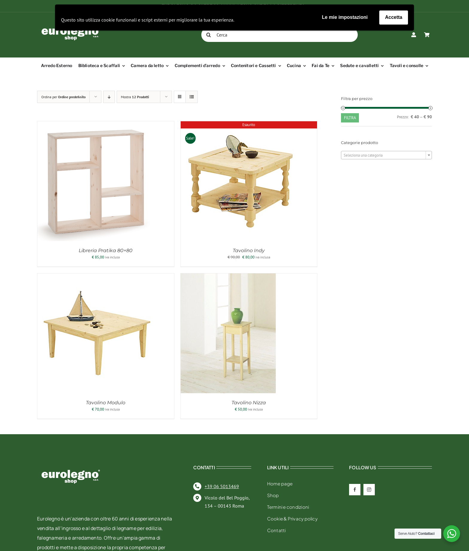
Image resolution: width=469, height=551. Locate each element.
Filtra (350, 117)
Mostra (135, 97)
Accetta (393, 17)
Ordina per (63, 97)
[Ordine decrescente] (109, 97)
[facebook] (354, 489)
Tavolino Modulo (105, 402)
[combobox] (386, 155)
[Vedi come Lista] (191, 97)
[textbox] (386, 155)
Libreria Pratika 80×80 (106, 250)
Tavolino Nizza (249, 402)
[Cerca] (279, 35)
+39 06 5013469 (222, 486)
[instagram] (369, 489)
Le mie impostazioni (345, 17)
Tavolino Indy (249, 250)
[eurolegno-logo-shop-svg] (70, 460)
